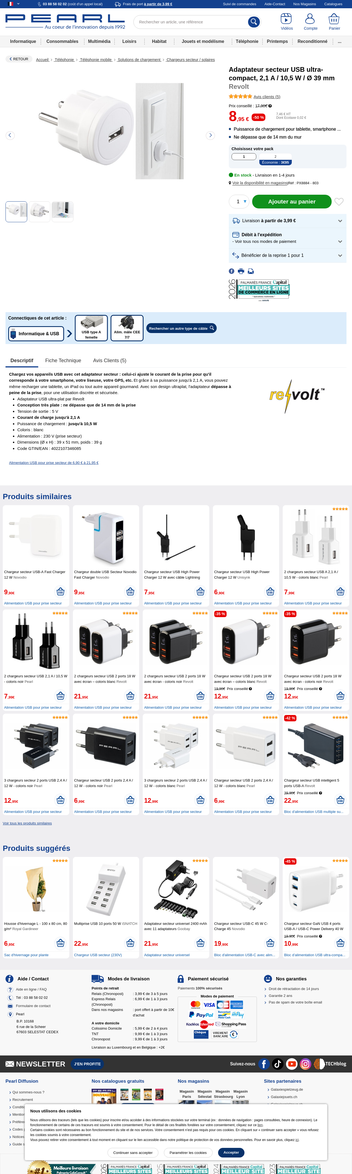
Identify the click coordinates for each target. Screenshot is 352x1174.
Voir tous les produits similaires (27, 823)
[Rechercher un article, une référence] (197, 22)
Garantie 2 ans (280, 996)
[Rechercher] (254, 22)
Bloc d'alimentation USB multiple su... (313, 812)
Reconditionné (312, 41)
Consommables (62, 41)
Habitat (159, 41)
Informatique (23, 41)
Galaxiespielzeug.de (287, 1089)
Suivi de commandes (239, 4)
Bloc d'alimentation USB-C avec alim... (244, 955)
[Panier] (334, 22)
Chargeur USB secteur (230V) (98, 955)
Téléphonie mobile (95, 59)
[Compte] (311, 22)
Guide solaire (23, 1144)
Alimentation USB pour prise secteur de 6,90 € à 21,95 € (53, 463)
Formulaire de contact (33, 1006)
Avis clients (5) (110, 360)
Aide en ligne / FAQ (31, 990)
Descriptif (21, 360)
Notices (18, 1137)
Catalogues (333, 4)
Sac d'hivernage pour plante (26, 955)
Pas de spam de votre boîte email (295, 1002)
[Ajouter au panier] (292, 201)
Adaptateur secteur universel (166, 955)
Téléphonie (247, 41)
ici (297, 1140)
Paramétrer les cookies (188, 1153)
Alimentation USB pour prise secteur (33, 603)
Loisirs (129, 41)
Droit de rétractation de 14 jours (294, 989)
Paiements (200, 988)
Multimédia (99, 41)
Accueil (43, 59)
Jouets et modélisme (203, 41)
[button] (259, 183)
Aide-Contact (275, 4)
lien (260, 1125)
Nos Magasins (304, 4)
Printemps (277, 41)
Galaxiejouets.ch (284, 1097)
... (340, 41)
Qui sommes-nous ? (28, 1092)
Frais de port (147, 4)
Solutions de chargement (139, 59)
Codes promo (23, 1129)
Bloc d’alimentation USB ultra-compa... (314, 955)
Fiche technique (63, 360)
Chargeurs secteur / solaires (190, 59)
